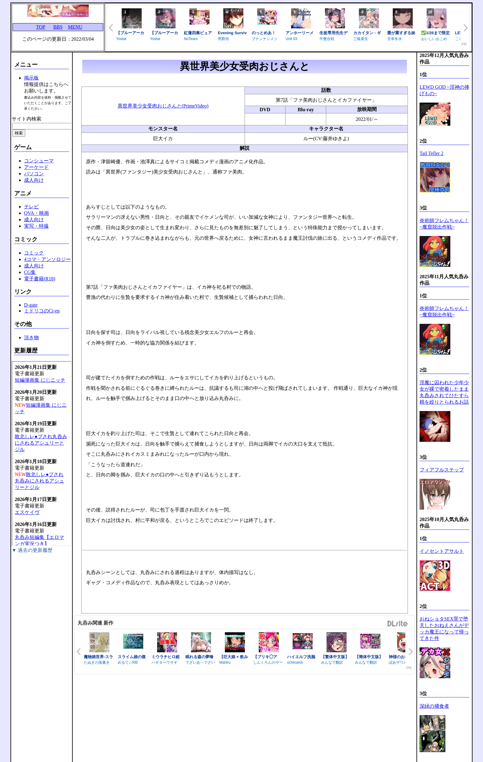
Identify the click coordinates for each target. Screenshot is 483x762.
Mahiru (225, 662)
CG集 (30, 272)
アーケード (36, 167)
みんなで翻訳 (332, 662)
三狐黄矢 (360, 39)
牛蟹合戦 (326, 39)
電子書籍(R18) (39, 278)
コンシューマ (39, 160)
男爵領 (223, 39)
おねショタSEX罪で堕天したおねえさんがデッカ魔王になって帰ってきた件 (444, 628)
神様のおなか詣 (403, 656)
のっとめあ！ (264, 33)
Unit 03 (291, 39)
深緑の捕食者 (434, 706)
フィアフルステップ (442, 469)
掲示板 (31, 77)
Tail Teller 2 (431, 153)
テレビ (31, 206)
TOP (40, 27)
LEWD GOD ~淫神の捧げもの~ (444, 90)
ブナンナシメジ (265, 39)
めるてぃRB (128, 662)
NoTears (191, 39)
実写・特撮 (36, 226)
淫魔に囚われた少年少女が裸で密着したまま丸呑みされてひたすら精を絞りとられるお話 (444, 392)
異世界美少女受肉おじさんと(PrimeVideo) (163, 105)
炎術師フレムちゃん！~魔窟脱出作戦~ (444, 224)
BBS (58, 27)
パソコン (34, 173)
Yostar (121, 39)
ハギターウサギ (164, 662)
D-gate (31, 305)
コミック (34, 252)
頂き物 (31, 337)
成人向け (34, 180)
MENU (75, 27)
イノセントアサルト (442, 551)
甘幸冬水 (394, 39)
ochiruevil (295, 662)
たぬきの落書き (97, 662)
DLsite (397, 624)
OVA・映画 (36, 213)
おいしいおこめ (434, 39)
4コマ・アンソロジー (47, 259)
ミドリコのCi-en (42, 310)
